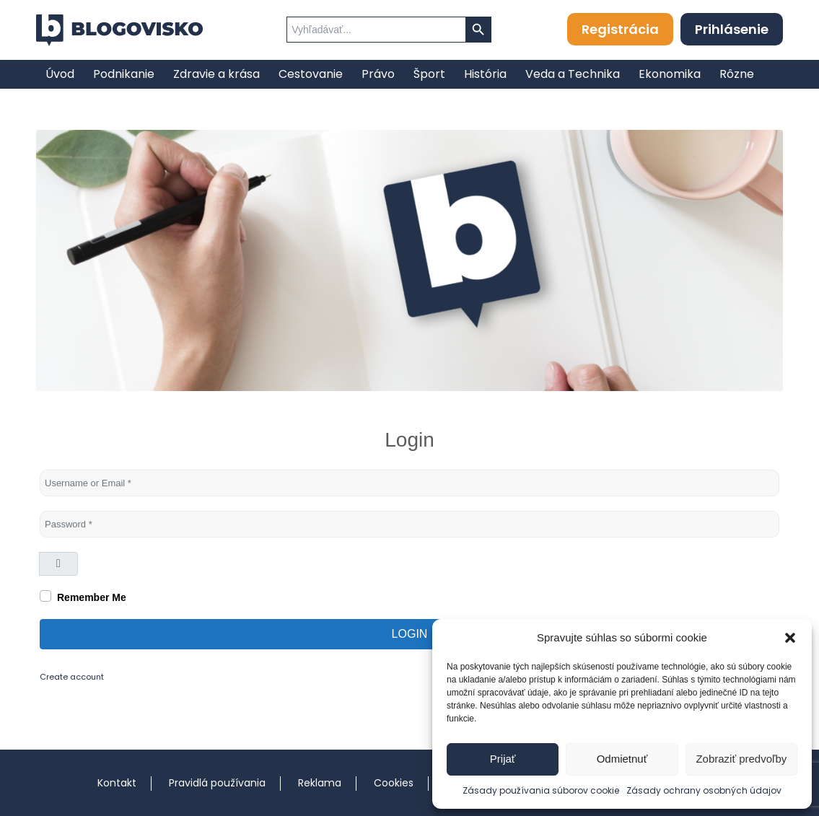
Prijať (503, 759)
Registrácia (620, 29)
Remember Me (91, 597)
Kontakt (116, 783)
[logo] (119, 30)
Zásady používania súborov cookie (541, 790)
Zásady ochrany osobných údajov (703, 790)
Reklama (319, 783)
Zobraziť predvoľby (741, 759)
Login (410, 634)
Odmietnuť (622, 759)
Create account (72, 677)
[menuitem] (60, 74)
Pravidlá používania (217, 783)
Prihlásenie (731, 29)
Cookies (393, 783)
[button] (790, 638)
